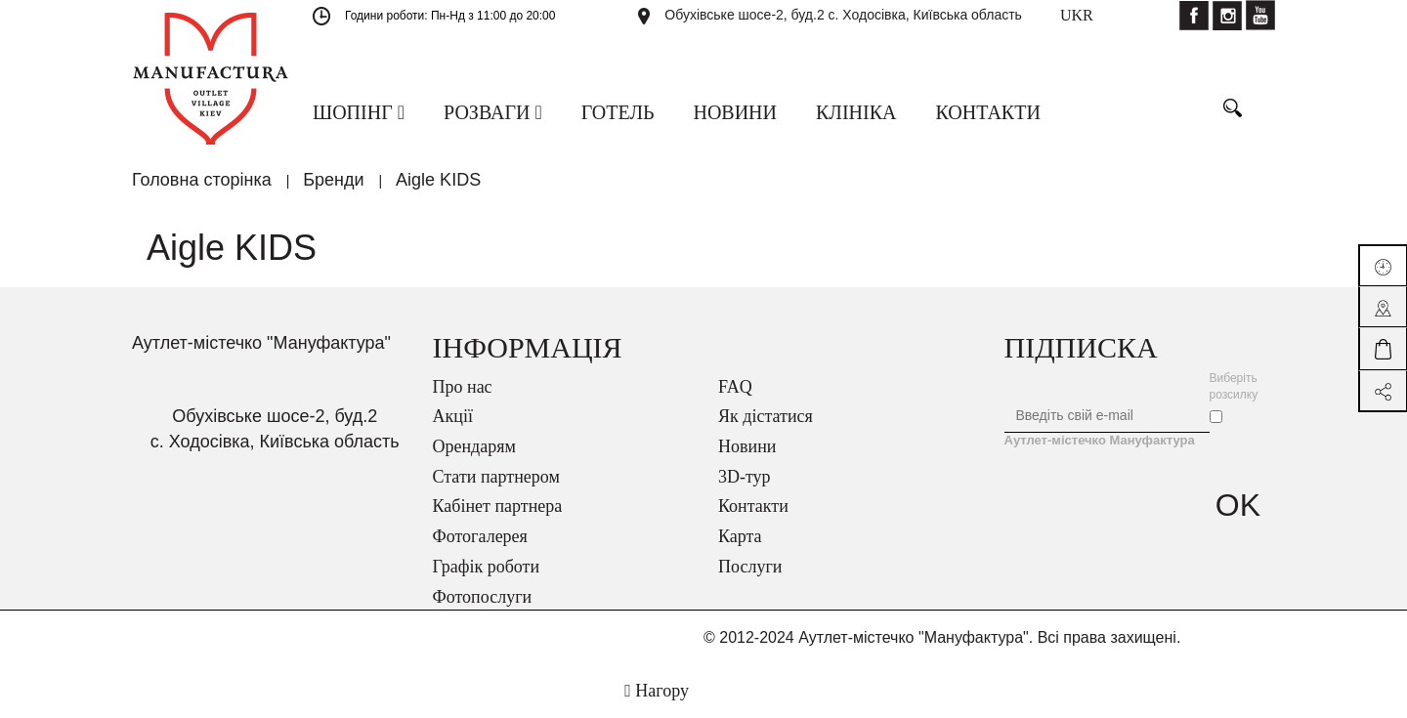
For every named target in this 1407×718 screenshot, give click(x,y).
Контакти (753, 506)
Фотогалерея (480, 536)
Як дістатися (765, 416)
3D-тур (744, 476)
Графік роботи (486, 566)
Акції (453, 416)
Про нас (462, 387)
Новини (747, 446)
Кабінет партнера (498, 506)
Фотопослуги (483, 597)
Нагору (656, 690)
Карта (740, 536)
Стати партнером (496, 476)
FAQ (735, 387)
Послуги (750, 566)
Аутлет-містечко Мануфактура (1099, 440)
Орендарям (474, 446)
